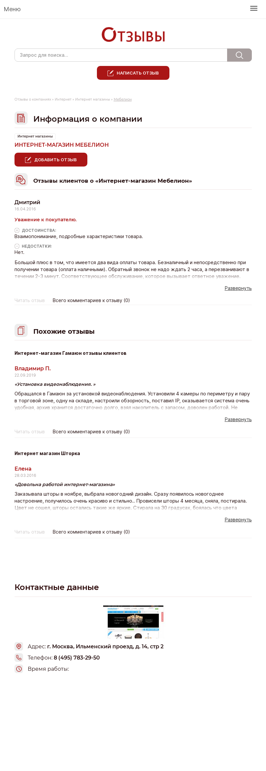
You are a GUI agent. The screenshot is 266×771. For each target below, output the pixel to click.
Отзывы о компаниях (33, 99)
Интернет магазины (92, 99)
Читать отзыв (30, 300)
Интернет (63, 99)
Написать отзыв (138, 73)
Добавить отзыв (55, 159)
